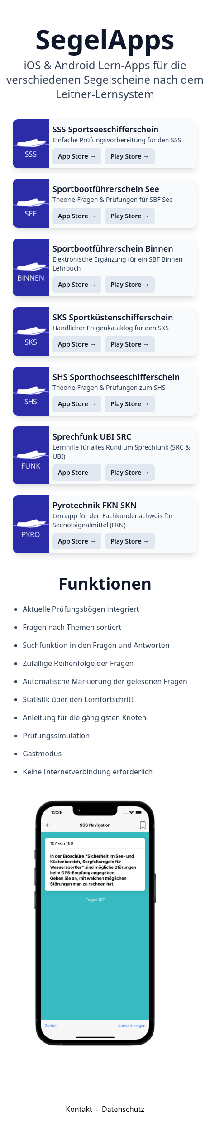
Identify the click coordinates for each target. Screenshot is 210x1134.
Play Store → (129, 156)
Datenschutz (123, 1109)
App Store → (77, 156)
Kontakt (79, 1109)
